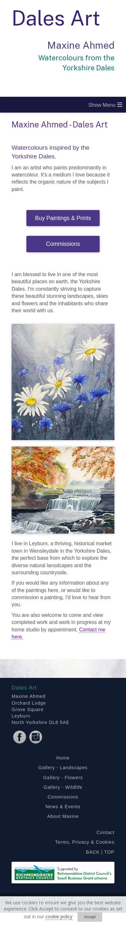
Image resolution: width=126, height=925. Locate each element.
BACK (93, 852)
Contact (105, 832)
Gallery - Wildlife (63, 787)
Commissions (63, 244)
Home (63, 757)
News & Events (63, 806)
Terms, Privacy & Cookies (84, 842)
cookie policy (58, 916)
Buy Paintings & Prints (63, 218)
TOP (109, 852)
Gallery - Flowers (63, 777)
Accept (90, 917)
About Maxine (63, 816)
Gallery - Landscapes (62, 767)
